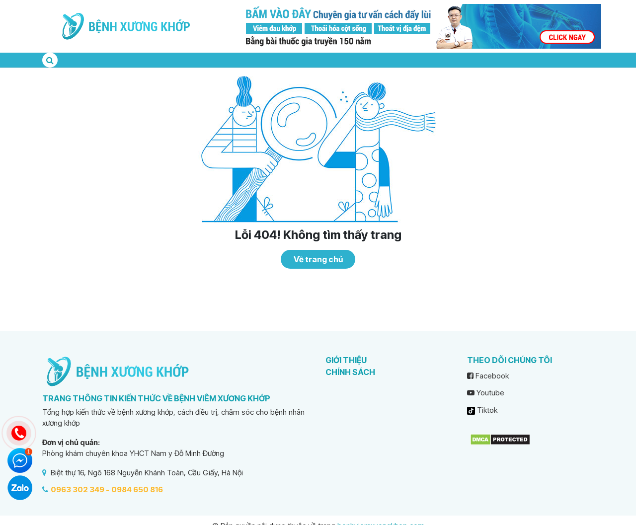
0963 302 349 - (80, 489)
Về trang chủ (318, 259)
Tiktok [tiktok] (482, 410)
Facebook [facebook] (488, 375)
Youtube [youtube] (485, 392)
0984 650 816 (137, 489)
